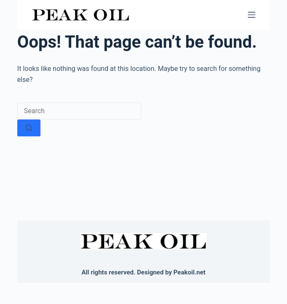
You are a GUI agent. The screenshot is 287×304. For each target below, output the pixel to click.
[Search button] (28, 127)
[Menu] (251, 15)
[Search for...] (79, 111)
